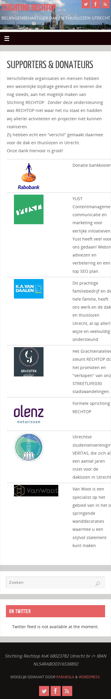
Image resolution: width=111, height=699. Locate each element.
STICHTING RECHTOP (28, 7)
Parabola (65, 676)
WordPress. (90, 676)
